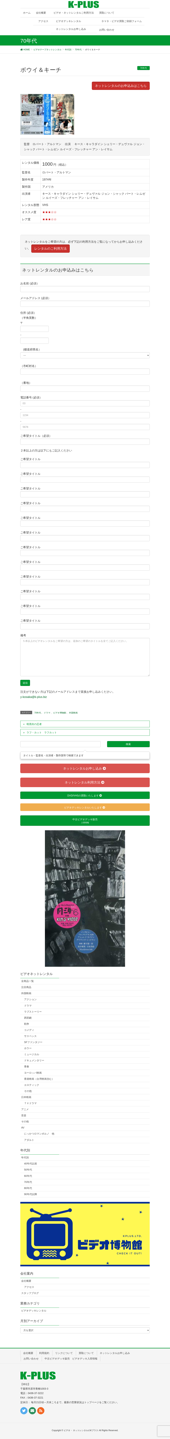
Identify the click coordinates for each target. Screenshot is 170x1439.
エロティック (31, 1085)
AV (22, 1127)
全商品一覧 (27, 981)
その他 (28, 1091)
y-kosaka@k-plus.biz (33, 696)
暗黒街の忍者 (34, 724)
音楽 (23, 1115)
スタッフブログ (30, 1293)
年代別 (25, 1157)
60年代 (28, 1175)
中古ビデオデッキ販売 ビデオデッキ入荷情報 (71, 1358)
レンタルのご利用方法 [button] (50, 248)
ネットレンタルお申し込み (71, 29)
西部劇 (28, 1017)
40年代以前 (30, 1163)
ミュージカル (31, 1054)
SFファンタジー (33, 1042)
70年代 (143, 68)
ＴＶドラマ (30, 1103)
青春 (26, 1066)
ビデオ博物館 (59, 713)
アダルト (29, 1139)
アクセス (43, 21)
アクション (30, 999)
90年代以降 (30, 1194)
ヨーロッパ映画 (33, 1072)
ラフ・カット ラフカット (42, 732)
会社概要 (26, 1280)
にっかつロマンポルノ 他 (39, 1133)
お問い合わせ (31, 1358)
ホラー (28, 1048)
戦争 (26, 1023)
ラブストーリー (33, 1011)
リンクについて (64, 1353)
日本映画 (26, 1097)
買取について (86, 1353)
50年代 (28, 1169)
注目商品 (26, 987)
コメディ (29, 1030)
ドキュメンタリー (34, 1060)
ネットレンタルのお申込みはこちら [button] (121, 86)
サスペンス (30, 1036)
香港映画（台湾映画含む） (39, 1078)
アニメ (25, 1109)
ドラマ (47, 713)
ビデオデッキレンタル (68, 21)
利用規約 (44, 1353)
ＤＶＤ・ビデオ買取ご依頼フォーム (122, 21)
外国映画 (73, 713)
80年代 (28, 1188)
